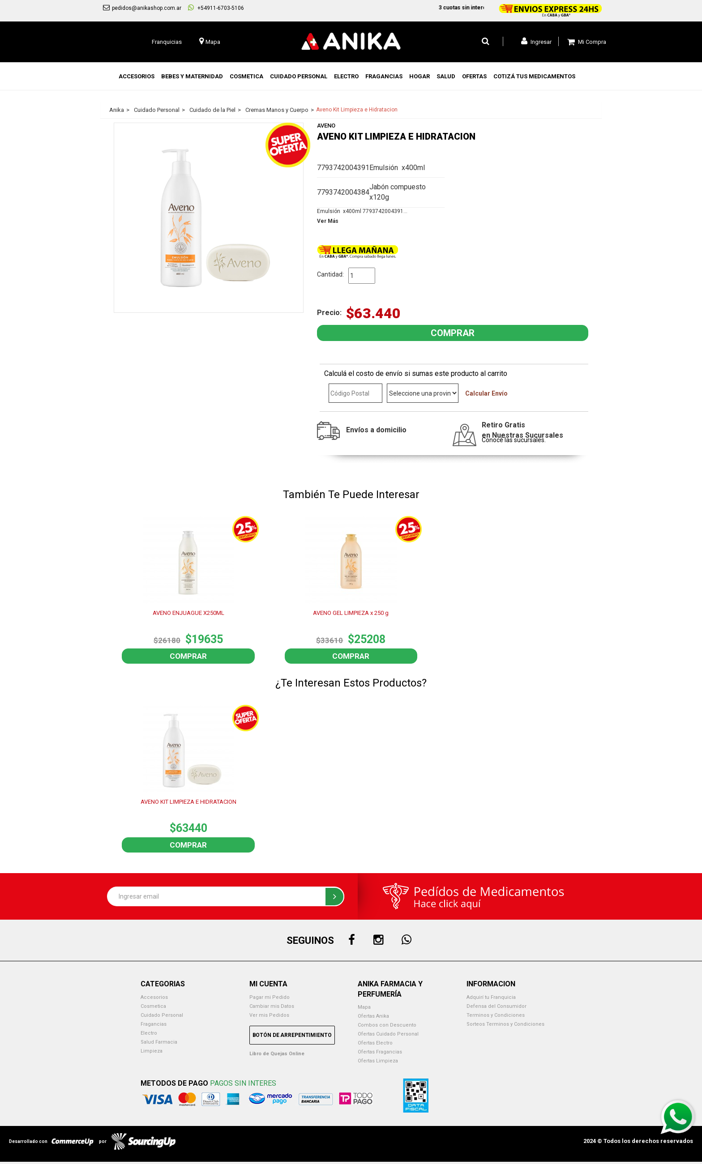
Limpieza (152, 1051)
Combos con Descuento (387, 1025)
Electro (149, 1033)
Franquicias (167, 41)
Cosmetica (153, 1006)
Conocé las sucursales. (514, 439)
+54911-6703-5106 (216, 7)
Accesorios (154, 997)
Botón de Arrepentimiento (292, 1035)
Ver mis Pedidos (269, 1015)
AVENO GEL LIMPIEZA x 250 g (351, 613)
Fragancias (154, 1024)
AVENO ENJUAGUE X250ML (188, 613)
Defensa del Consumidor (496, 1006)
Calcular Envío (486, 393)
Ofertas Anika (373, 1016)
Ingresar (536, 41)
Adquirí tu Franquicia (491, 997)
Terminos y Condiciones (496, 1015)
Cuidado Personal (162, 1015)
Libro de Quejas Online (276, 1054)
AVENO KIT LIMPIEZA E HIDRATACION (188, 801)
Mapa (364, 1007)
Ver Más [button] (327, 221)
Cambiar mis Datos (271, 1006)
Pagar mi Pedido (269, 997)
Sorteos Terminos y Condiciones (505, 1024)
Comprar (188, 656)
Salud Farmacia (159, 1042)
